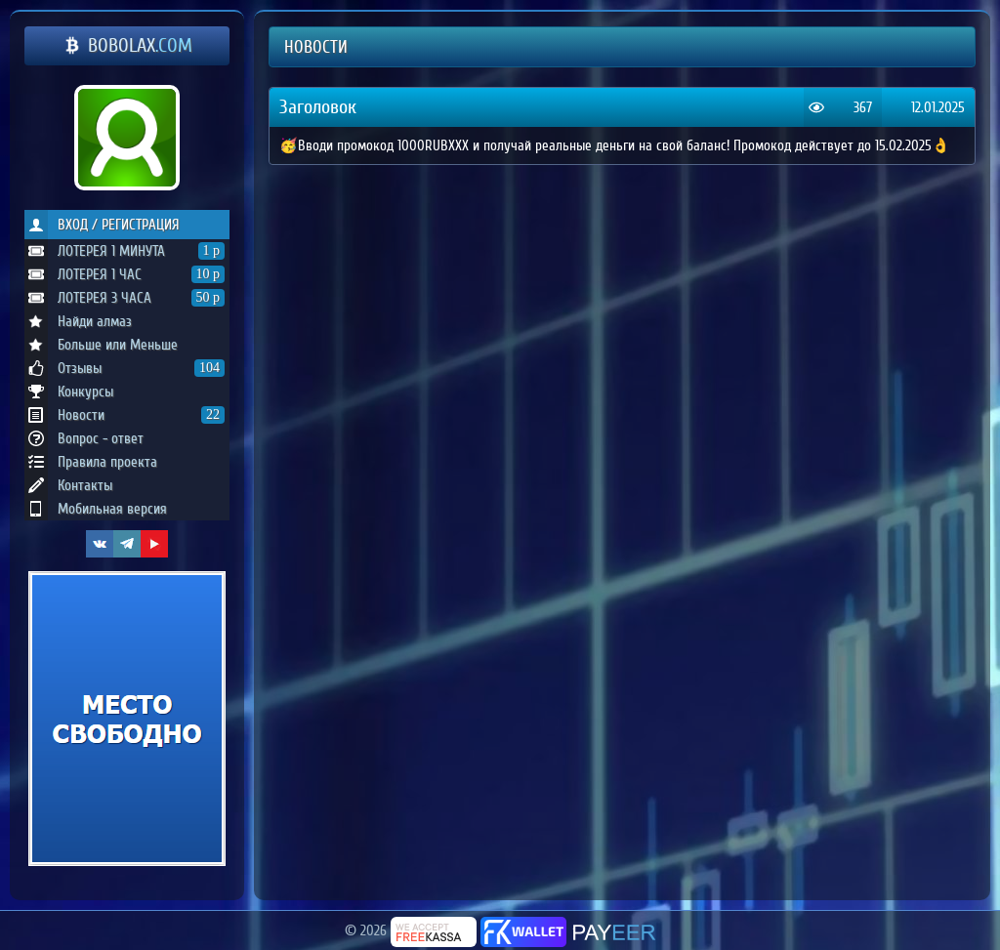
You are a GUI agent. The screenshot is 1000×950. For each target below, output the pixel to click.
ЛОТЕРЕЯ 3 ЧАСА (124, 298)
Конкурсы (68, 391)
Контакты (68, 485)
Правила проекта (90, 462)
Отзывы (124, 368)
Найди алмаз (78, 321)
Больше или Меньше (101, 344)
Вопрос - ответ (84, 438)
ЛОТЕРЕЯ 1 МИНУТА (124, 251)
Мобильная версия (95, 508)
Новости (124, 415)
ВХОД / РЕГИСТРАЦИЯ (102, 224)
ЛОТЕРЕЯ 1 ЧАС (124, 274)
